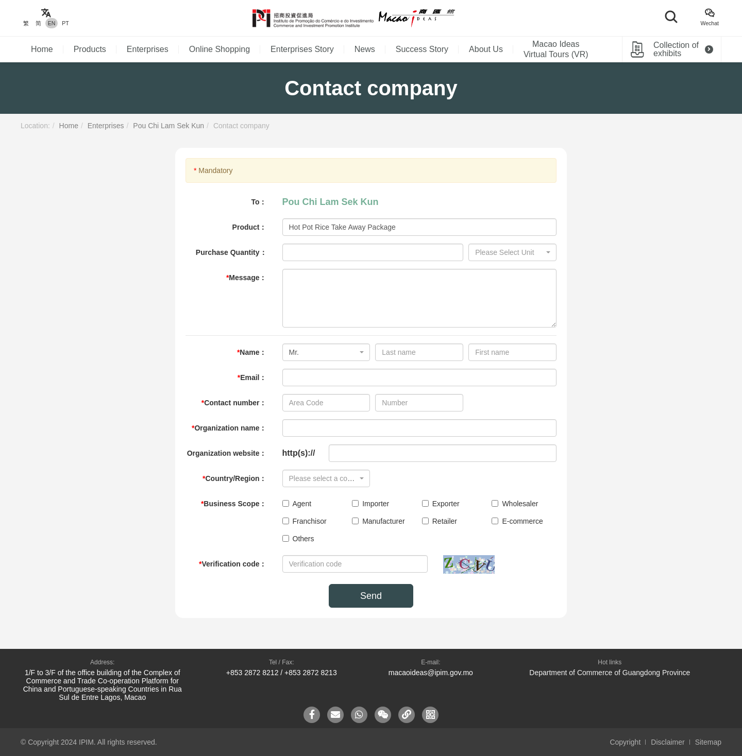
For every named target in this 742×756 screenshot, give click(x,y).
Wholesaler (515, 504)
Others (298, 539)
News (365, 49)
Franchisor (304, 521)
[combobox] (512, 252)
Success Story (422, 49)
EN (52, 23)
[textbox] (509, 252)
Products (90, 49)
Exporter (441, 504)
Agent (297, 504)
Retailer (439, 521)
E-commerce (517, 521)
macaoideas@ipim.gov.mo (431, 672)
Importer (370, 504)
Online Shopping (219, 49)
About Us (486, 49)
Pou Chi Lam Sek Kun (168, 126)
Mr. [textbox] (294, 352)
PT (65, 23)
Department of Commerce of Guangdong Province (609, 672)
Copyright (625, 742)
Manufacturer (378, 521)
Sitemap (708, 742)
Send (371, 596)
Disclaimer (667, 742)
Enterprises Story (302, 49)
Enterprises (147, 49)
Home (42, 49)
